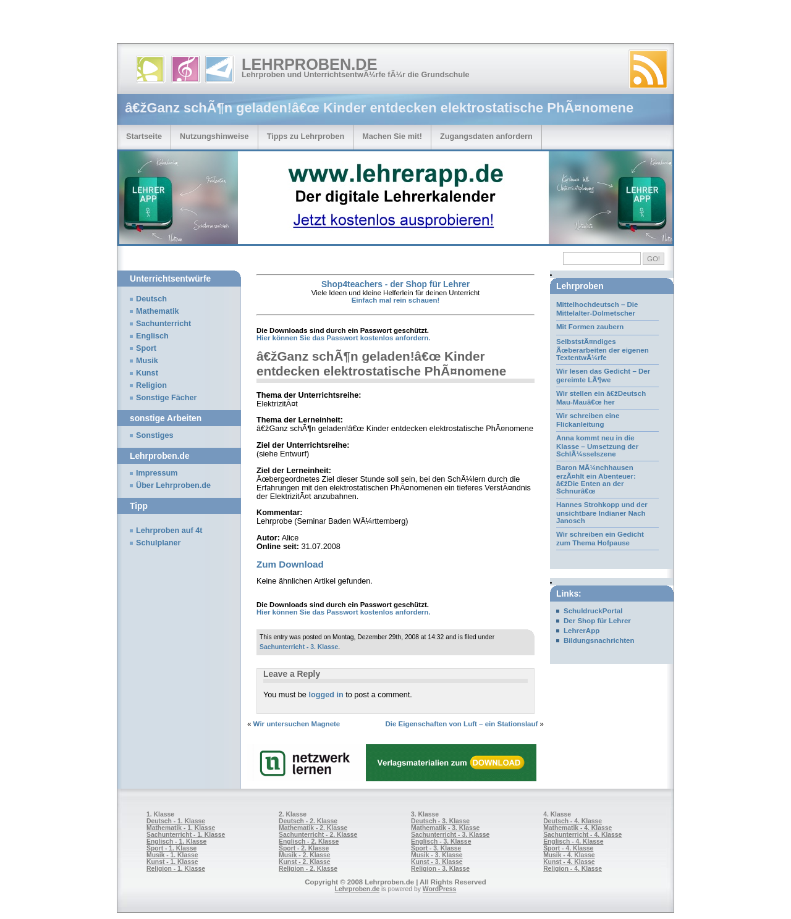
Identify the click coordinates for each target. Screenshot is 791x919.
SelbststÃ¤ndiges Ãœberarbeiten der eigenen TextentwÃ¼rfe (602, 349)
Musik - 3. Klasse (437, 855)
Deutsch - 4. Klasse (572, 821)
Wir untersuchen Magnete (297, 724)
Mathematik (157, 311)
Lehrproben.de (310, 64)
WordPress (440, 889)
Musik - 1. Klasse (172, 855)
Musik (147, 360)
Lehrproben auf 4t (169, 530)
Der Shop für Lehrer (597, 620)
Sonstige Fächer (166, 397)
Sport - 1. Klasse (171, 848)
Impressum (157, 473)
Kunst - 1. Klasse (172, 861)
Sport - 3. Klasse (436, 848)
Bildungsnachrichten (599, 640)
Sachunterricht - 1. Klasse (185, 834)
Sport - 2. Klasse (304, 848)
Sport (146, 348)
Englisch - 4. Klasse (573, 841)
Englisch (152, 336)
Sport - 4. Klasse (568, 848)
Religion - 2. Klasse (308, 868)
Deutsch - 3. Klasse (440, 821)
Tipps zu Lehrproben (306, 136)
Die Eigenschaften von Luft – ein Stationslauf (461, 724)
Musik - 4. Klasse (569, 855)
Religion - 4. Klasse (572, 868)
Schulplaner (158, 543)
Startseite (144, 136)
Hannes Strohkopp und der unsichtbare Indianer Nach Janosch (602, 512)
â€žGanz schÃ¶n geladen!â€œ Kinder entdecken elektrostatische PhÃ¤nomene (381, 363)
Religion (151, 385)
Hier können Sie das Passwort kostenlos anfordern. (343, 338)
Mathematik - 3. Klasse (445, 828)
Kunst (147, 373)
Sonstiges (154, 435)
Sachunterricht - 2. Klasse (318, 834)
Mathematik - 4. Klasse (577, 828)
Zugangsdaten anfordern (486, 136)
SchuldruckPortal (593, 611)
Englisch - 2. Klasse (309, 841)
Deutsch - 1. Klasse (175, 821)
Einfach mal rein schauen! (396, 300)
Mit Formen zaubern (590, 326)
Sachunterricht (163, 323)
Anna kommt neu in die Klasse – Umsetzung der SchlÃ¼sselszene (597, 446)
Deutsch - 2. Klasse (308, 821)
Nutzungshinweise (214, 136)
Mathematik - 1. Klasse (180, 828)
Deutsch (151, 299)
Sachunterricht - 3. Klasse (299, 647)
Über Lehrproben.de (173, 485)
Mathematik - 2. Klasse (313, 828)
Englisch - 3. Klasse (441, 841)
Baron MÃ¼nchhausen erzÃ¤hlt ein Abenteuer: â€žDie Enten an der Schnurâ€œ (596, 479)
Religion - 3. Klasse (440, 868)
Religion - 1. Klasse (175, 868)
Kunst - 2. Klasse (304, 861)
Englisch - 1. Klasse (176, 841)
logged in (325, 694)
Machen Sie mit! (392, 136)
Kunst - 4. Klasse (568, 861)
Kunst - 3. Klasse (436, 861)
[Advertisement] (144, 24)
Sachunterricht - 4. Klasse (582, 834)
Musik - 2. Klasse (305, 855)
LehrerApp (581, 630)
